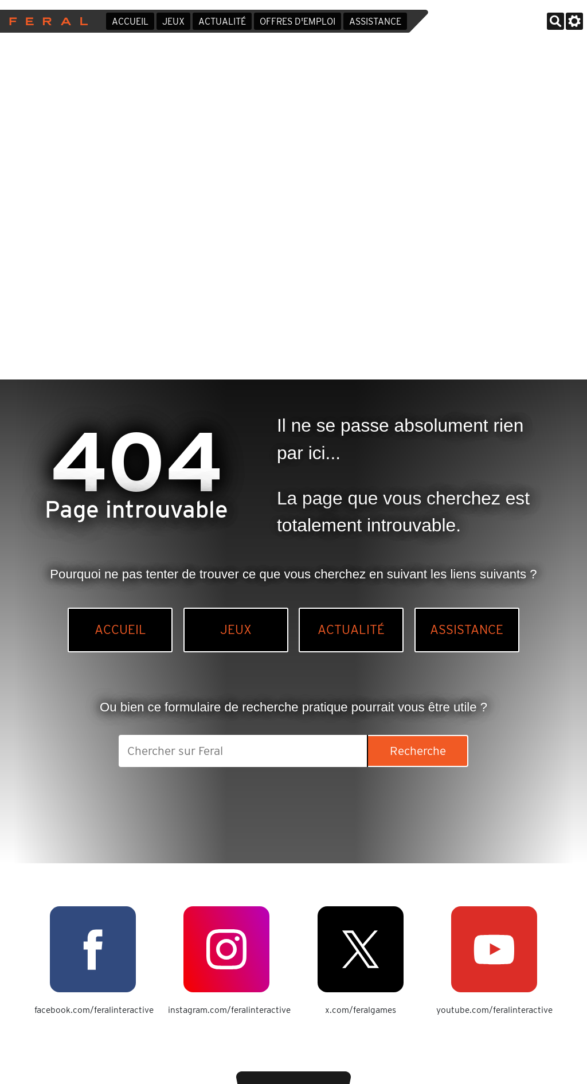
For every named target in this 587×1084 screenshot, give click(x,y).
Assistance (375, 21)
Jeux (173, 21)
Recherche (418, 750)
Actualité (222, 21)
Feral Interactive (45, 21)
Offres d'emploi (297, 21)
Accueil (130, 21)
